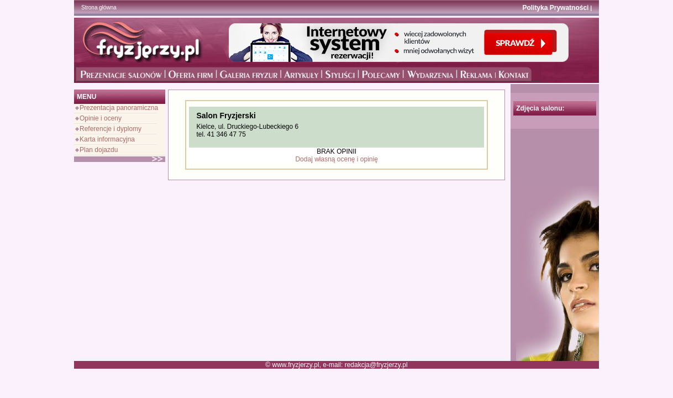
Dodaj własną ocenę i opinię (336, 159)
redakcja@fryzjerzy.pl (376, 365)
